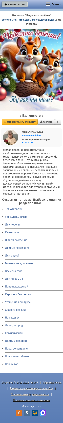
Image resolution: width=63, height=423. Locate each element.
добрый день (48, 19)
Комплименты (14, 333)
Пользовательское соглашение (31, 400)
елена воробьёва (31, 135)
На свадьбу (12, 317)
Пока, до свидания (17, 348)
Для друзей (12, 255)
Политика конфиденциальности (30, 394)
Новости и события (17, 356)
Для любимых (14, 278)
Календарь (12, 232)
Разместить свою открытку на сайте (31, 388)
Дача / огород (14, 325)
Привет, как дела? (16, 286)
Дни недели (12, 224)
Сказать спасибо (15, 309)
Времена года (13, 271)
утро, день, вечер (29, 19)
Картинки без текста (18, 294)
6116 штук (27, 142)
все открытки (15, 4)
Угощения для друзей (18, 302)
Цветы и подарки (16, 340)
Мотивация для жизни (19, 263)
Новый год (11, 364)
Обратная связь (52, 382)
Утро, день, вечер (16, 216)
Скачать (46, 121)
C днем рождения (16, 240)
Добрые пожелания (17, 247)
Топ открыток (14, 209)
